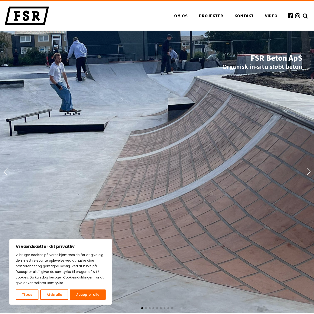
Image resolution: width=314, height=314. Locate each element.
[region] (60, 272)
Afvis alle (54, 294)
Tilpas (27, 294)
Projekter (211, 15)
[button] (142, 308)
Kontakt (244, 15)
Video (271, 15)
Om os (181, 15)
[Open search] (304, 16)
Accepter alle (87, 294)
